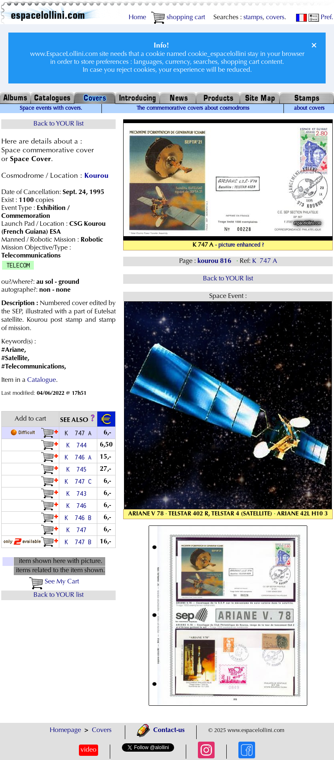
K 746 (78, 505)
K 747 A (264, 261)
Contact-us (161, 730)
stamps (253, 17)
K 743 (78, 493)
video (88, 750)
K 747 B (78, 541)
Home (137, 17)
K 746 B (78, 517)
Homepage (65, 730)
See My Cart (54, 581)
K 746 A (78, 457)
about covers (309, 108)
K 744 (78, 445)
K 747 (78, 529)
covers (275, 17)
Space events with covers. (51, 108)
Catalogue (41, 380)
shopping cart (178, 17)
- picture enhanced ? (239, 245)
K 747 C (78, 481)
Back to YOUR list (58, 124)
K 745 (78, 469)
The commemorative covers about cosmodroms (193, 108)
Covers (101, 730)
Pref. (321, 17)
